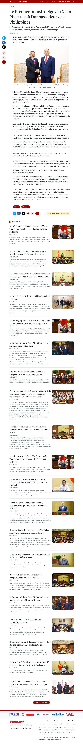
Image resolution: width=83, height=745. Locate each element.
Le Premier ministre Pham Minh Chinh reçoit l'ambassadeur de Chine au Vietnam (29, 598)
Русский (67, 1)
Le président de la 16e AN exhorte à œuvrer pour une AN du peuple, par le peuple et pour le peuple (29, 429)
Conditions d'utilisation (60, 721)
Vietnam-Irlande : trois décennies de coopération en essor (25, 621)
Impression (4, 53)
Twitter (4, 47)
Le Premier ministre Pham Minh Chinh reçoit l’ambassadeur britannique (29, 344)
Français (53, 1)
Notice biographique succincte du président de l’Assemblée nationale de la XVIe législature (29, 322)
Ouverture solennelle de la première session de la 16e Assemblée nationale (29, 556)
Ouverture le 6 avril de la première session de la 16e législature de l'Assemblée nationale (30, 643)
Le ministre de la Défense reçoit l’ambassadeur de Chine (29, 297)
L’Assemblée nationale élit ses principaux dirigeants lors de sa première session (27, 373)
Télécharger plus (41, 702)
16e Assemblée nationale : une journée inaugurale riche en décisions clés (25, 576)
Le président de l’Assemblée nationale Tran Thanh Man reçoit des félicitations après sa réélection (28, 229)
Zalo (4, 38)
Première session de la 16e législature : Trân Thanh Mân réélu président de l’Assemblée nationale (28, 459)
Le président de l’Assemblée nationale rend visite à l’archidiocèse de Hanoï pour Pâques (28, 683)
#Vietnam (16, 207)
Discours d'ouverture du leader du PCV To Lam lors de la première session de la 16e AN (29, 531)
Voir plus (16, 222)
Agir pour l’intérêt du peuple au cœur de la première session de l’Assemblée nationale (27, 252)
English (47, 1)
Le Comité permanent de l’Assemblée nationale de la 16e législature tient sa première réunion (29, 275)
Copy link (4, 57)
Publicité (67, 724)
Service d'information (57, 724)
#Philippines (26, 207)
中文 (63, 1)
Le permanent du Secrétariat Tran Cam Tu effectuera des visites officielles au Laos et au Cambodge (28, 482)
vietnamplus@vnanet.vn (50, 735)
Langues (42, 724)
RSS (69, 721)
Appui (74, 721)
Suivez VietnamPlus (53, 213)
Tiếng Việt (41, 1)
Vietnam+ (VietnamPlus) (23, 1)
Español (58, 1)
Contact (73, 724)
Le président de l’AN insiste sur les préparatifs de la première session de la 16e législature (29, 663)
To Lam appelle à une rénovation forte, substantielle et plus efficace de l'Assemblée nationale (28, 505)
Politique (13, 7)
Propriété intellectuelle (46, 721)
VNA (48, 724)
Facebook (4, 43)
